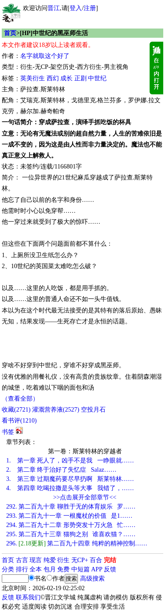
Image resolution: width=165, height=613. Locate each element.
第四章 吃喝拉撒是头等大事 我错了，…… (70, 488)
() (16, 409)
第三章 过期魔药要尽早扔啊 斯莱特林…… (70, 479)
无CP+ (79, 560)
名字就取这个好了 (45, 56)
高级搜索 (92, 578)
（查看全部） (20, 398)
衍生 (63, 560)
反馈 (110, 569)
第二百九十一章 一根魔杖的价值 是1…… (69, 516)
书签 (8, 432)
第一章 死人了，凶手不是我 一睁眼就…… (70, 460)
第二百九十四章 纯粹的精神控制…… (76, 543)
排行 (22, 569)
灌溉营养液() (55, 409)
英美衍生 (32, 78)
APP (97, 569)
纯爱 (50, 560)
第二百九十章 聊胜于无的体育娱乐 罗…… (71, 506)
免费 (63, 569)
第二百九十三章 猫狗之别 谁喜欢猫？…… (71, 534)
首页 (10, 33)
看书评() (19, 420)
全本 (35, 569)
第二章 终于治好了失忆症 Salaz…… (61, 469)
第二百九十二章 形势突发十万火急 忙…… (71, 525)
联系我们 (28, 597)
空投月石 (93, 409)
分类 (8, 569)
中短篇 (80, 569)
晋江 (54, 8)
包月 (50, 569)
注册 (90, 8)
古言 (22, 560)
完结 (110, 560)
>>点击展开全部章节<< (85, 497)
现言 (35, 560)
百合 (96, 560)
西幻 (53, 78)
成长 (66, 78)
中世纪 (97, 78)
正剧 (80, 78)
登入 (76, 8)
